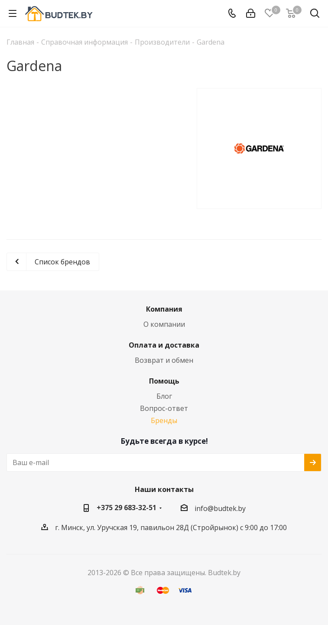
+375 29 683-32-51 (126, 507)
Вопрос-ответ (164, 408)
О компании (164, 324)
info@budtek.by (220, 508)
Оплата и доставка (164, 345)
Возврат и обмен (164, 360)
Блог (164, 396)
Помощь (164, 381)
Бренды (164, 420)
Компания (164, 309)
